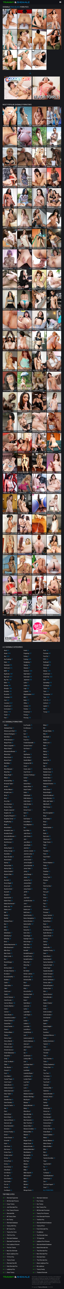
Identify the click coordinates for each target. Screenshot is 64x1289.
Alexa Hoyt (7, 754)
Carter (6, 1009)
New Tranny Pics (41, 1207)
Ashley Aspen (9, 848)
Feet (6, 717)
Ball (6, 912)
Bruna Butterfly (9, 976)
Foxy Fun (27, 739)
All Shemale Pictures (13, 1201)
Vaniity (46, 1099)
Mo (44, 728)
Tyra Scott (47, 1082)
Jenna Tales (28, 868)
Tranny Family (41, 1269)
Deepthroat (8, 706)
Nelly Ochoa (47, 789)
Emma (7, 1158)
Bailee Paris (8, 900)
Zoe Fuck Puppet (49, 1184)
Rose (45, 924)
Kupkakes (27, 997)
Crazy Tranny (10, 1204)
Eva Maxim (8, 1190)
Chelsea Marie (9, 1032)
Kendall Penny (29, 956)
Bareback (8, 665)
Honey (26, 807)
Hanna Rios (27, 783)
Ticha (45, 1061)
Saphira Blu (47, 947)
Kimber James (29, 974)
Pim (45, 883)
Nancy (46, 751)
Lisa (26, 1061)
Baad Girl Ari (8, 897)
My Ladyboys (40, 1266)
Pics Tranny (40, 1201)
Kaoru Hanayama (29, 918)
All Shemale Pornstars (43, 1210)
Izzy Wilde (27, 830)
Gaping (27, 665)
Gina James (27, 757)
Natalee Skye (48, 769)
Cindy (6, 1058)
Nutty (45, 833)
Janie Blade (28, 845)
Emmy (6, 1164)
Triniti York (46, 1079)
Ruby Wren (46, 927)
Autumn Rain (8, 874)
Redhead (47, 662)
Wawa (46, 1137)
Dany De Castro (9, 1105)
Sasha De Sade (48, 965)
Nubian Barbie (48, 827)
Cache (6, 982)
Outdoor (27, 706)
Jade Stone (28, 833)
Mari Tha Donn (29, 1123)
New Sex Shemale (12, 1250)
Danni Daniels (9, 1102)
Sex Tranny (40, 1204)
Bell (6, 927)
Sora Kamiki (47, 1017)
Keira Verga (28, 941)
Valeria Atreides (48, 1093)
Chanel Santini (9, 1026)
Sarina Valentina (49, 962)
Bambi (6, 915)
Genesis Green (28, 745)
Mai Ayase (27, 1099)
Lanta (26, 1009)
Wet (45, 709)
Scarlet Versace (48, 974)
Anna (6, 824)
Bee (6, 924)
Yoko (45, 1170)
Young (46, 712)
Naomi (46, 757)
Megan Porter (28, 1140)
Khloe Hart (27, 962)
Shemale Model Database (44, 1222)
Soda (45, 1006)
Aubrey (7, 862)
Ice (25, 816)
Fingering (27, 653)
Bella (6, 930)
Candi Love (7, 991)
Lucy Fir (26, 1085)
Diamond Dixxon (9, 1120)
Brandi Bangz (9, 962)
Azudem (7, 895)
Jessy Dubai (28, 889)
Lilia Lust (27, 1044)
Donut (6, 1134)
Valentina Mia (48, 1088)
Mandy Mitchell (29, 1105)
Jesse (27, 877)
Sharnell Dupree (48, 985)
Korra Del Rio (28, 991)
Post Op (46, 656)
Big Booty (8, 674)
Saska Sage (47, 968)
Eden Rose (8, 1146)
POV (45, 659)
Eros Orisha (8, 1178)
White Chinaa (48, 1143)
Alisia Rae (7, 772)
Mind (26, 1181)
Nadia (45, 739)
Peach (46, 868)
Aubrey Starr (8, 868)
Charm (6, 1029)
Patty (45, 865)
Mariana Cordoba (30, 1129)
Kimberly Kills (28, 979)
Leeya (26, 1020)
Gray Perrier (28, 772)
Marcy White (28, 1117)
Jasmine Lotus (29, 854)
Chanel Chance (9, 1020)
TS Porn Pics (10, 1257)
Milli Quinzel (27, 1175)
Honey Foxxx (28, 810)
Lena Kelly (27, 1026)
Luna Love (27, 1091)
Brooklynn (8, 974)
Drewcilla (7, 1140)
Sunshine (46, 1032)
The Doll (46, 1053)
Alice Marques (8, 769)
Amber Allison (8, 789)
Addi (6, 725)
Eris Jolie (7, 1175)
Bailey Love (8, 909)
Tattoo (46, 688)
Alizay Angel (8, 775)
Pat (44, 859)
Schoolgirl (47, 665)
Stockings (47, 685)
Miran (45, 725)
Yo (45, 1167)
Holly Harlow (28, 798)
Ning (45, 816)
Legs (26, 688)
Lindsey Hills (28, 1058)
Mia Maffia (27, 1158)
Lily (25, 1053)
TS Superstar (40, 1238)
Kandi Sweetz (28, 915)
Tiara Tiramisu (48, 1058)
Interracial (28, 677)
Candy (6, 994)
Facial (7, 715)
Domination (8, 709)
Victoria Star (47, 1126)
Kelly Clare (28, 944)
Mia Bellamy (28, 1152)
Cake (6, 988)
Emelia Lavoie (8, 1155)
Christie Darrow (9, 1050)
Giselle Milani (28, 760)
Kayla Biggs (28, 935)
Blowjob (8, 688)
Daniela (6, 1096)
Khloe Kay (27, 965)
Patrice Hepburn (48, 862)
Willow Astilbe (47, 1146)
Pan (45, 848)
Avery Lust (8, 886)
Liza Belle (27, 1070)
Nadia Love (47, 742)
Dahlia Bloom (8, 1085)
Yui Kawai (47, 1172)
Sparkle (46, 1020)
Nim (45, 810)
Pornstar (47, 653)
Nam (45, 745)
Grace (26, 766)
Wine (45, 1149)
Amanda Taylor (9, 783)
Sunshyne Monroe (49, 1035)
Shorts (46, 668)
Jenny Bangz (28, 874)
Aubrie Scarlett (9, 871)
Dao (6, 1108)
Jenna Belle (28, 857)
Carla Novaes (8, 1000)
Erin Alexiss (8, 1172)
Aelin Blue (8, 737)
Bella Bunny (8, 935)
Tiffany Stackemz (49, 1064)
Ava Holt (7, 880)
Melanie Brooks (29, 1146)
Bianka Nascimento (10, 944)
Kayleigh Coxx (28, 938)
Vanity (45, 1102)
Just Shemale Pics (12, 1207)
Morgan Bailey (48, 731)
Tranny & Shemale (42, 1287)
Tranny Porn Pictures (43, 1213)
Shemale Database (12, 1222)
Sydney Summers (49, 1041)
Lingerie (27, 691)
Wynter (45, 1155)
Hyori (26, 813)
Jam (25, 839)
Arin (6, 845)
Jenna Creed (28, 859)
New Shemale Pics (42, 1254)
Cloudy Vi (7, 1070)
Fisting (26, 656)
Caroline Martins (9, 1006)
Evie (25, 731)
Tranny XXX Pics (11, 1226)
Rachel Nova (47, 921)
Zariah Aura (47, 1178)
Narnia (45, 763)
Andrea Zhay (8, 807)
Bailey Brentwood (9, 903)
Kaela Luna (28, 909)
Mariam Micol (28, 1126)
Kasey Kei (27, 930)
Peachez (46, 871)
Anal (6, 650)
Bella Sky (7, 938)
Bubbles (7, 979)
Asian (7, 653)
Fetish (26, 650)
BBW (6, 671)
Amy (6, 798)
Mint (26, 1187)
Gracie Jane (28, 769)
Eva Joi (7, 1184)
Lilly (25, 1050)
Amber (7, 786)
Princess (46, 912)
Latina (27, 685)
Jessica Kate (28, 883)
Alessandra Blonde (10, 751)
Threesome (47, 694)
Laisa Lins (27, 1006)
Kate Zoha (27, 933)
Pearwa (46, 874)
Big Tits (8, 679)
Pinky (45, 889)
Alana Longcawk (9, 745)
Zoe (45, 1181)
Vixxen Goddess (48, 1134)
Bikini (6, 682)
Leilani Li (27, 1023)
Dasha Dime (8, 1114)
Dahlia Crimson (9, 1088)
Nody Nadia (47, 818)
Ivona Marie (28, 821)
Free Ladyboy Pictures (13, 1244)
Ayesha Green (8, 889)
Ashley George (9, 851)
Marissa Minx (28, 1131)
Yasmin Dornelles (49, 1158)
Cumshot (8, 703)
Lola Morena (28, 1076)
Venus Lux (47, 1111)
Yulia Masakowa (48, 1175)
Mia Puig (27, 1161)
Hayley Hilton (28, 786)
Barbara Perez (8, 921)
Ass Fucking (8, 659)
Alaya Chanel (8, 748)
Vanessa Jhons (48, 1096)
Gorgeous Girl (28, 763)
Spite (45, 1023)
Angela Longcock (9, 810)
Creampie (8, 697)
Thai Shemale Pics (42, 1250)
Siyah (45, 1000)
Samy (45, 941)
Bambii (6, 918)
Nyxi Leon (46, 836)
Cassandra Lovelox (10, 1017)
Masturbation (29, 694)
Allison (7, 778)
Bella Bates (8, 933)
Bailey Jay (8, 906)
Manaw (27, 1102)
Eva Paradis (28, 725)
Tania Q (46, 1044)
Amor (6, 795)
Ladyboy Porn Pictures (43, 1241)
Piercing (27, 717)
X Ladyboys (40, 1232)
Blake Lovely (8, 956)
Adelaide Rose (9, 728)
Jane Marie (28, 842)
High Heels (27, 674)
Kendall (27, 950)
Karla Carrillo (28, 924)
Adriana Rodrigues (10, 734)
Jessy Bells (27, 886)
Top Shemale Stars (42, 1235)
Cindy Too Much (9, 1061)
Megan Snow (28, 1143)
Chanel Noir (8, 1023)
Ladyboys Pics (11, 1269)
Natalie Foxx (47, 775)
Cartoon (7, 1012)
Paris (45, 854)
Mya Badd (47, 737)
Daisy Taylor (8, 1093)
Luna (26, 1088)
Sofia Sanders (47, 1014)
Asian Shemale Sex (42, 1247)
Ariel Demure (8, 842)
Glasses (27, 668)
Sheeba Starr (48, 988)
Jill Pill (26, 892)
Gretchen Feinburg (29, 775)
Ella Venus (8, 1149)
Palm (45, 845)
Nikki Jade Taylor (49, 801)
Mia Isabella (28, 1155)
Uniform (46, 703)
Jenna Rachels (29, 865)
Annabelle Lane (9, 830)
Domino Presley (9, 1131)
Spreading (47, 682)
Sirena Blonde (47, 997)
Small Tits (47, 677)
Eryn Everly (7, 1181)
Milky (26, 1170)
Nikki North (47, 804)
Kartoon (27, 927)
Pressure (46, 909)
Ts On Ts (47, 700)
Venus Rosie (47, 1114)
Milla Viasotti (28, 1172)
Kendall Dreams (29, 953)
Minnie (26, 1184)
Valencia (46, 1085)
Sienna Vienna (48, 994)
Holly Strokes (28, 804)
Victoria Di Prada (49, 1120)
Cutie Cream (8, 1082)
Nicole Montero (48, 798)
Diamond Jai (8, 1123)
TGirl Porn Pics (11, 1235)
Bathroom (8, 668)
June (26, 903)
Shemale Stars (41, 1257)
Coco (6, 1073)
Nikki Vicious (47, 807)
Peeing (26, 715)
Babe (6, 662)
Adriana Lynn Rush (10, 731)
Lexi (26, 1035)
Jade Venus (28, 836)
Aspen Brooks (9, 857)
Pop (45, 903)
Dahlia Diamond (9, 1091)
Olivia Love (47, 839)
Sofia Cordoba (47, 1012)
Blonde (7, 685)
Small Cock (47, 674)
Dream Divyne (9, 1137)
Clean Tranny (10, 1272)
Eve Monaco (28, 728)
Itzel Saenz (28, 818)
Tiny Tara (46, 1073)
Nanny (46, 754)
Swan (45, 1038)
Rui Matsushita (48, 930)
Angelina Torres (10, 818)
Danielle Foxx (8, 1099)
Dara (6, 1111)
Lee (25, 1017)
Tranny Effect (41, 1226)
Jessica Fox (28, 880)
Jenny (26, 871)
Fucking (27, 659)
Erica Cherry (8, 1167)
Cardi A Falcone (9, 997)
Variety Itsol (47, 1108)
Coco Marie (8, 1076)
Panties (27, 709)
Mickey (26, 1164)
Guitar (26, 778)
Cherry (7, 1035)
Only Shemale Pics (12, 1266)
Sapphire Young (49, 950)
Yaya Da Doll (47, 1164)
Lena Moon (27, 1029)
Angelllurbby (8, 821)
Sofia (45, 1009)
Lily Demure (28, 1055)
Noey (45, 821)
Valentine (46, 1091)
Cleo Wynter (8, 1067)
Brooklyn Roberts (10, 971)
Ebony (7, 712)
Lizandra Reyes (29, 1073)
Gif (25, 751)
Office (26, 703)
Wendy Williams (48, 1140)
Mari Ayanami (28, 1120)
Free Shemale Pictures (43, 1216)
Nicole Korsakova (48, 795)
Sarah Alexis (47, 956)
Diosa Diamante (9, 1126)
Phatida (46, 880)
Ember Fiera (8, 1152)
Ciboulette (8, 1055)
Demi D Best (8, 1117)
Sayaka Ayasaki (48, 971)
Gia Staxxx (27, 748)
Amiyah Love (8, 792)
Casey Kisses (8, 1014)
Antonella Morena (10, 836)
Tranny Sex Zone (12, 1232)
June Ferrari (28, 906)
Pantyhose (28, 712)
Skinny (46, 671)
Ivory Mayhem (29, 824)
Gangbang (27, 662)
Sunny (45, 1029)
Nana (45, 748)
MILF (26, 697)
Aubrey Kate (8, 865)
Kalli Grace (27, 912)
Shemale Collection (42, 1198)
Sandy (46, 944)
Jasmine (27, 848)
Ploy (45, 895)
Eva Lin (7, 1187)
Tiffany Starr (48, 1067)
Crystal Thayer (9, 1079)
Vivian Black (47, 1131)
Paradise (46, 851)
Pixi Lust (46, 892)
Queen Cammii (48, 915)
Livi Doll (27, 1067)
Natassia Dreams (49, 783)
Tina (45, 1070)
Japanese (28, 679)
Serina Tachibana (49, 979)
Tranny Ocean (11, 1260)
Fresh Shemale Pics (42, 1229)
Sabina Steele (48, 935)
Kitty (26, 988)
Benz (6, 941)
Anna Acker (8, 827)
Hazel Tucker (28, 789)
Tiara (45, 1055)
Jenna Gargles (29, 862)
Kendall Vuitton (28, 959)
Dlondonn (7, 1129)
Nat (45, 766)
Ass (6, 656)
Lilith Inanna (28, 1047)
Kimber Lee (28, 976)
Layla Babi (27, 1012)
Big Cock (8, 677)
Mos (45, 734)
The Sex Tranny (11, 1247)
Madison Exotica (29, 1093)
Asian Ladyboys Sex (12, 1254)
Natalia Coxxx (48, 772)
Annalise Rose (8, 833)
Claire (6, 1064)
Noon (45, 824)
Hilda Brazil (28, 795)
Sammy (46, 938)
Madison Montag (29, 1096)
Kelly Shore (28, 947)
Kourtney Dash (29, 994)
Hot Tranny (10, 1219)
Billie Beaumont (9, 947)
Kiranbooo (27, 985)
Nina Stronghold (48, 813)
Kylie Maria (28, 1003)
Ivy (25, 827)
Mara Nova (27, 1111)
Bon (6, 959)
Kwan (26, 1000)
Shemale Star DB (12, 1263)
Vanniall (46, 1105)
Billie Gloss (8, 950)
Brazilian (8, 691)
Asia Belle (7, 854)
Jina (25, 895)
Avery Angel (8, 883)
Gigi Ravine (28, 754)
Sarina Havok (47, 959)
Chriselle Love (8, 1047)
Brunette (8, 694)
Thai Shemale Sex (42, 1260)
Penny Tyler (47, 877)
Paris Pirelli (47, 857)
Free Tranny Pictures (13, 1210)
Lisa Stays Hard (29, 1064)
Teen (46, 691)
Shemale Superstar (12, 1198)
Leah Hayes (28, 1014)
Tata (45, 1047)
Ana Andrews (9, 804)
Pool (45, 650)
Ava (6, 877)
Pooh (45, 900)
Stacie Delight (47, 1026)
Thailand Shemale (42, 1272)
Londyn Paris (28, 1079)
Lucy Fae (27, 1082)
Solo (46, 679)
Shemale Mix (10, 1213)
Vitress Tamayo (49, 1129)
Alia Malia (7, 763)
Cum (6, 700)
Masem (27, 1134)
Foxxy (26, 737)
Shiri (45, 991)
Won (45, 1152)
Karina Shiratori (29, 921)
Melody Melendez (29, 1149)
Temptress (47, 1050)
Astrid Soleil (8, 859)
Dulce (6, 1143)
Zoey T (46, 1187)
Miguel (26, 1167)
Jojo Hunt (27, 897)
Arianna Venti (8, 839)
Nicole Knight (47, 792)
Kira (25, 982)
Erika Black (8, 1170)
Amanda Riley (9, 780)
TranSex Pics (40, 1219)
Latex (26, 682)
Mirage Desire (28, 1190)
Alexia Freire (8, 760)
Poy (45, 906)
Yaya (45, 1161)
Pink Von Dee (47, 886)
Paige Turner (47, 842)
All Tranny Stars (11, 1216)
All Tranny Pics (11, 1229)
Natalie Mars (47, 778)
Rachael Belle (48, 918)
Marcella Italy (28, 1114)
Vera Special (47, 1117)
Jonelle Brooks (29, 900)
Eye (25, 734)
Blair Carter (8, 953)
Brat (5, 965)
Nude (26, 700)
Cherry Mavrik (9, 1041)
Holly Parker (28, 801)
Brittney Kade (9, 968)
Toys (46, 697)
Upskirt (46, 706)
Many (26, 1108)
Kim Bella (27, 971)
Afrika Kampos (9, 739)
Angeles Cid (8, 813)
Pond (45, 897)
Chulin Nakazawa (10, 1053)
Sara (45, 953)
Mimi (26, 1178)
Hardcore (28, 671)
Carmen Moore (9, 1003)
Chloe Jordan (8, 1044)
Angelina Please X (10, 816)
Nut (45, 830)
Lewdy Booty (28, 1032)
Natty (45, 786)
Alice (6, 766)
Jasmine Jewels (30, 851)
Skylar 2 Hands (48, 1003)
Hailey (26, 780)
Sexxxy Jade (47, 982)
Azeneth (7, 892)
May (26, 1137)
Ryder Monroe (48, 933)
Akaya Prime (8, 742)
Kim (25, 968)
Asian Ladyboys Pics (42, 1263)
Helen (26, 792)
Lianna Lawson (29, 1038)
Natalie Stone (47, 780)
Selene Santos (48, 976)
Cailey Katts (8, 985)
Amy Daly (7, 801)
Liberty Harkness (29, 1041)
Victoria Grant (48, 1123)
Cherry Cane (8, 1038)
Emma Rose (8, 1161)
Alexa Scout (8, 757)
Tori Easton (47, 1076)
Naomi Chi (47, 760)
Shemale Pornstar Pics (13, 1241)
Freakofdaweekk (29, 742)
